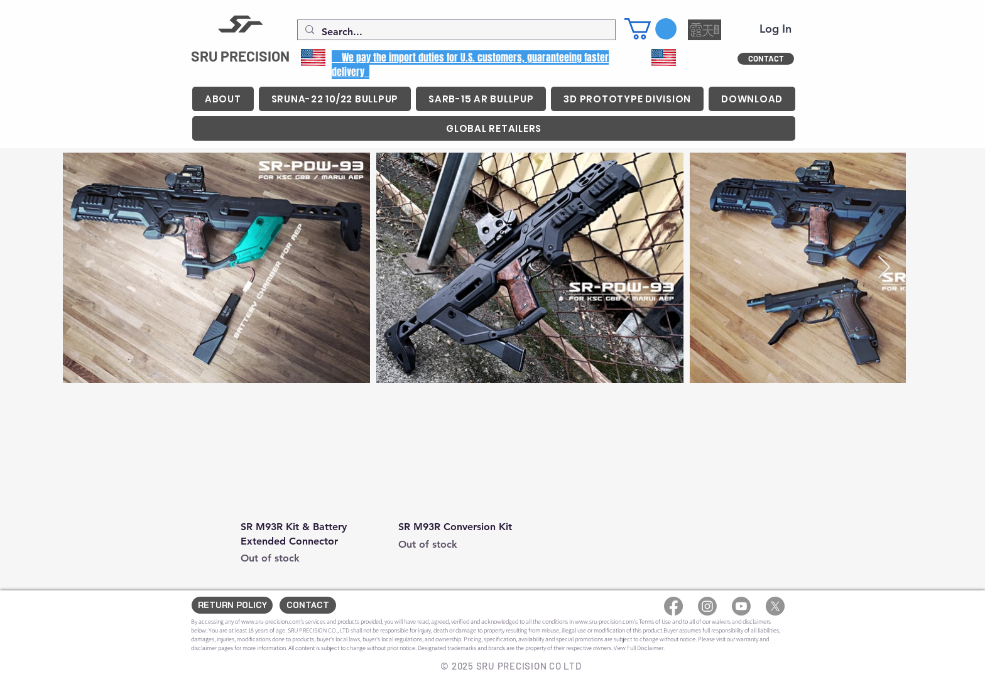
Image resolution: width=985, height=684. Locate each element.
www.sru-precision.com (270, 621)
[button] (650, 29)
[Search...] (455, 32)
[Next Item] (884, 268)
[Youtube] (741, 606)
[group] (471, 484)
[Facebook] (673, 606)
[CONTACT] (765, 59)
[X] (775, 606)
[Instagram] (707, 606)
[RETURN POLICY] (232, 605)
